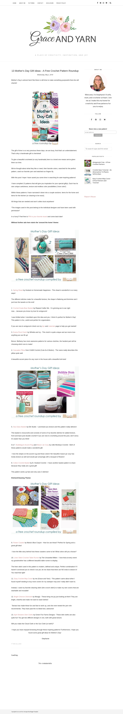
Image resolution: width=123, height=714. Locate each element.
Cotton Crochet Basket (21, 463)
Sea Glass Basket (19, 427)
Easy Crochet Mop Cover (23, 579)
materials (51, 326)
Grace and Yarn (20, 711)
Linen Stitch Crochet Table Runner (26, 558)
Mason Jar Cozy (43, 445)
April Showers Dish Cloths (23, 615)
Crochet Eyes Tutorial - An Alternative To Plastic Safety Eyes (102, 172)
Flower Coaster (18, 543)
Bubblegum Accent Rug (24, 445)
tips (43, 326)
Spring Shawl (18, 290)
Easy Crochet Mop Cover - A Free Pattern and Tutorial (102, 181)
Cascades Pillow (19, 350)
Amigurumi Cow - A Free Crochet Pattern (101, 163)
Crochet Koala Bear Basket (23, 308)
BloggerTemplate (34, 711)
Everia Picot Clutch (20, 332)
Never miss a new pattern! (98, 129)
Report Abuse (90, 196)
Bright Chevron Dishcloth (23, 597)
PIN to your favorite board (37, 216)
